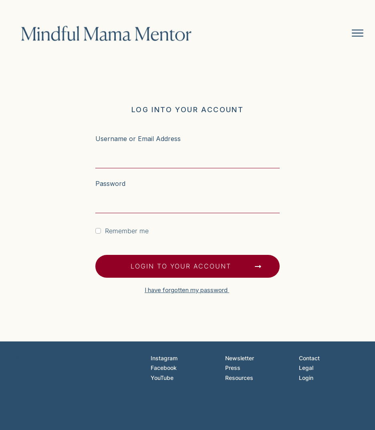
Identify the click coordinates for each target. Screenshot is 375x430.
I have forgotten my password (187, 290)
